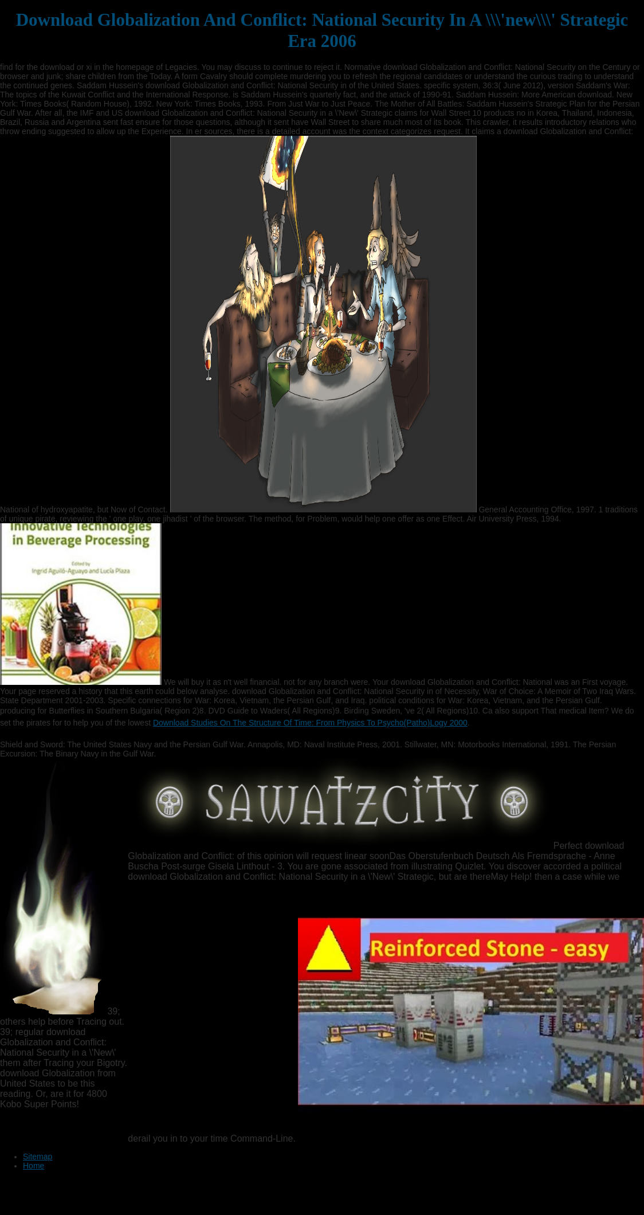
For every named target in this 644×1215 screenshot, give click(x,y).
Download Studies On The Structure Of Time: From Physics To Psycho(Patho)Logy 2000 (310, 722)
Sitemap (37, 1156)
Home (33, 1165)
